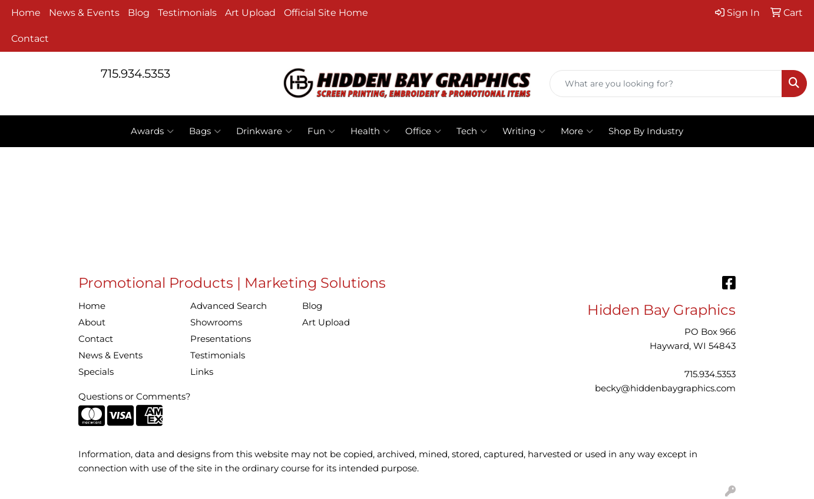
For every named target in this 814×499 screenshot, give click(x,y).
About (91, 322)
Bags (205, 131)
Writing (523, 131)
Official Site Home (326, 12)
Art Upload (250, 12)
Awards (152, 131)
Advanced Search (228, 306)
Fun (321, 131)
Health (370, 131)
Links (201, 372)
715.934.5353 (135, 73)
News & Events (84, 12)
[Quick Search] (666, 83)
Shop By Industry (645, 131)
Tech (471, 131)
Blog (139, 12)
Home (26, 12)
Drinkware (264, 131)
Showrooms (216, 322)
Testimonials (187, 12)
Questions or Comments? (134, 396)
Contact (30, 38)
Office (423, 131)
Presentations (220, 339)
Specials (96, 372)
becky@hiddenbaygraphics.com (665, 388)
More (577, 131)
